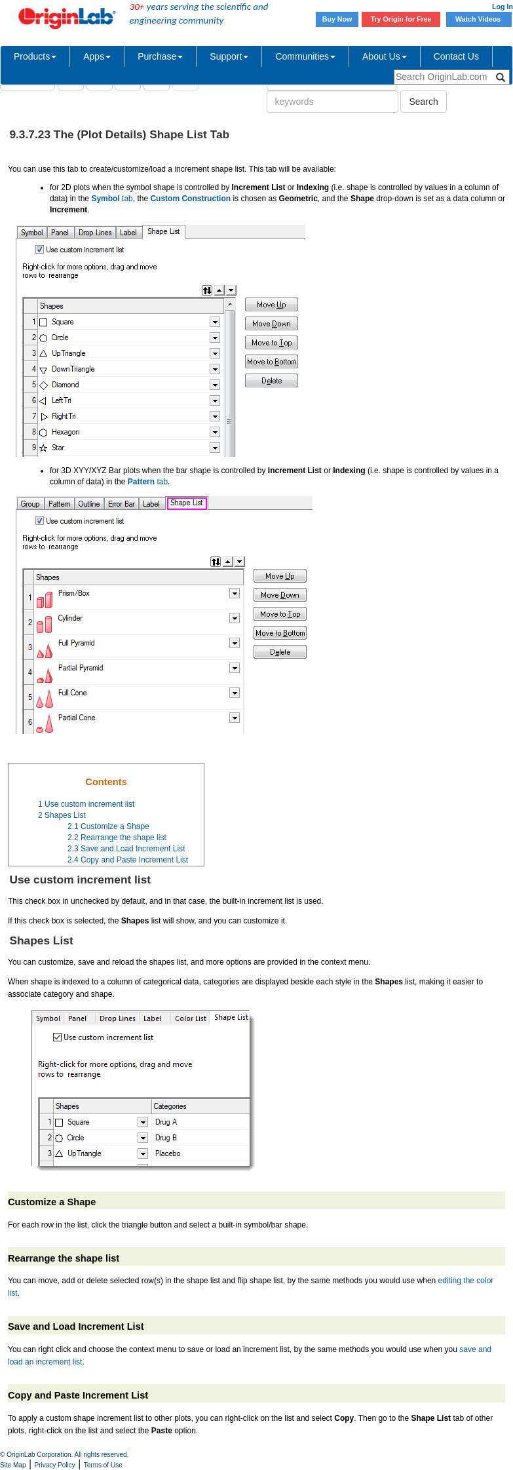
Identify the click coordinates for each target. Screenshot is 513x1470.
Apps (97, 56)
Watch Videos (479, 19)
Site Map (13, 1465)
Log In (502, 6)
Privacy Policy (55, 1465)
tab (111, 198)
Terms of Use (103, 1465)
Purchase (160, 56)
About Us (384, 56)
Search (423, 101)
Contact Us (456, 56)
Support (229, 56)
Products (35, 56)
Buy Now (337, 19)
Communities (305, 56)
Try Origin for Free (401, 19)
